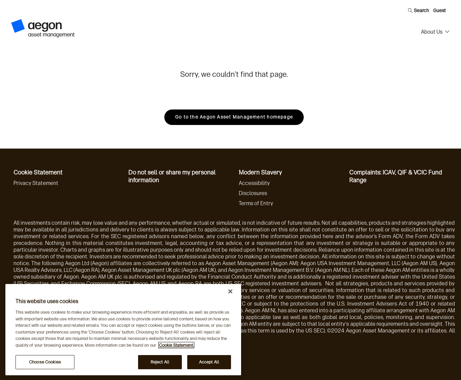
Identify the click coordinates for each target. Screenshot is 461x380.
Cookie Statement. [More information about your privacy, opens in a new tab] (176, 345)
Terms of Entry (256, 203)
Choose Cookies (45, 362)
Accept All (209, 362)
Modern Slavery (260, 172)
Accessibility (254, 183)
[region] (123, 329)
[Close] (230, 291)
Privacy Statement (35, 183)
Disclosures (253, 193)
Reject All (160, 362)
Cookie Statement (37, 172)
